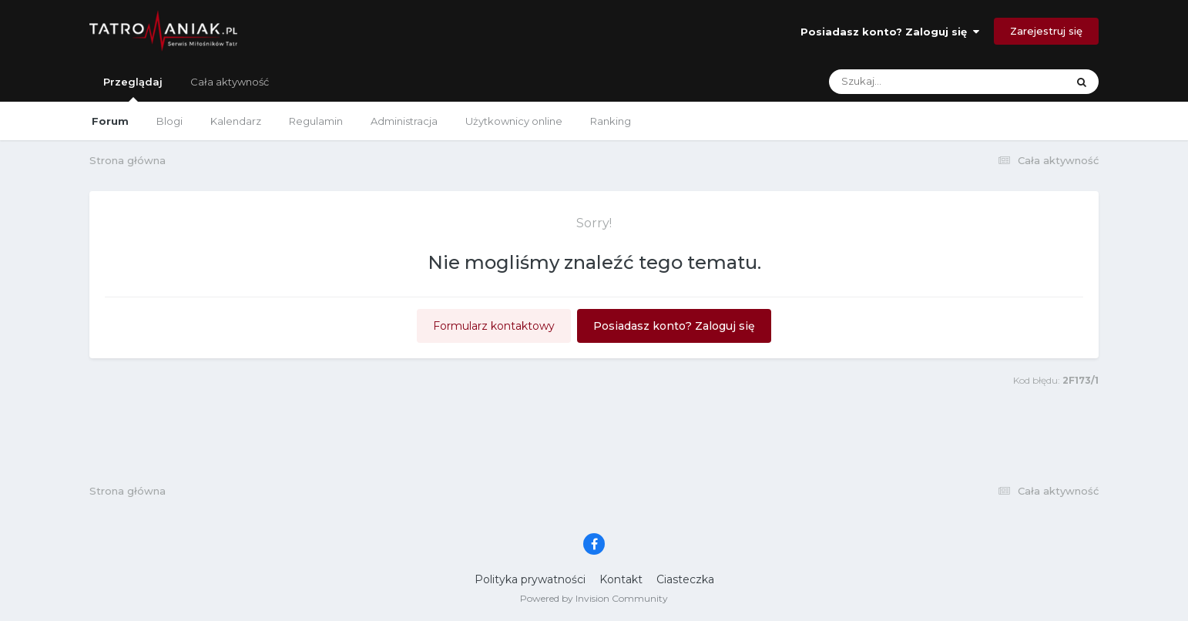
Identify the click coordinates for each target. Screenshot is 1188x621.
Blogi (169, 121)
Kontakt (621, 579)
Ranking (610, 121)
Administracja (404, 121)
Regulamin (316, 121)
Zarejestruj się (1046, 31)
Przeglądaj (133, 89)
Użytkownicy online (513, 121)
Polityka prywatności (530, 579)
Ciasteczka (685, 579)
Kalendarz (235, 121)
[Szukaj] (911, 81)
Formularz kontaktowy (494, 326)
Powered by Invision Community (594, 598)
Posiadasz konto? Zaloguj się (889, 31)
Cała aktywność (229, 82)
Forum (110, 121)
